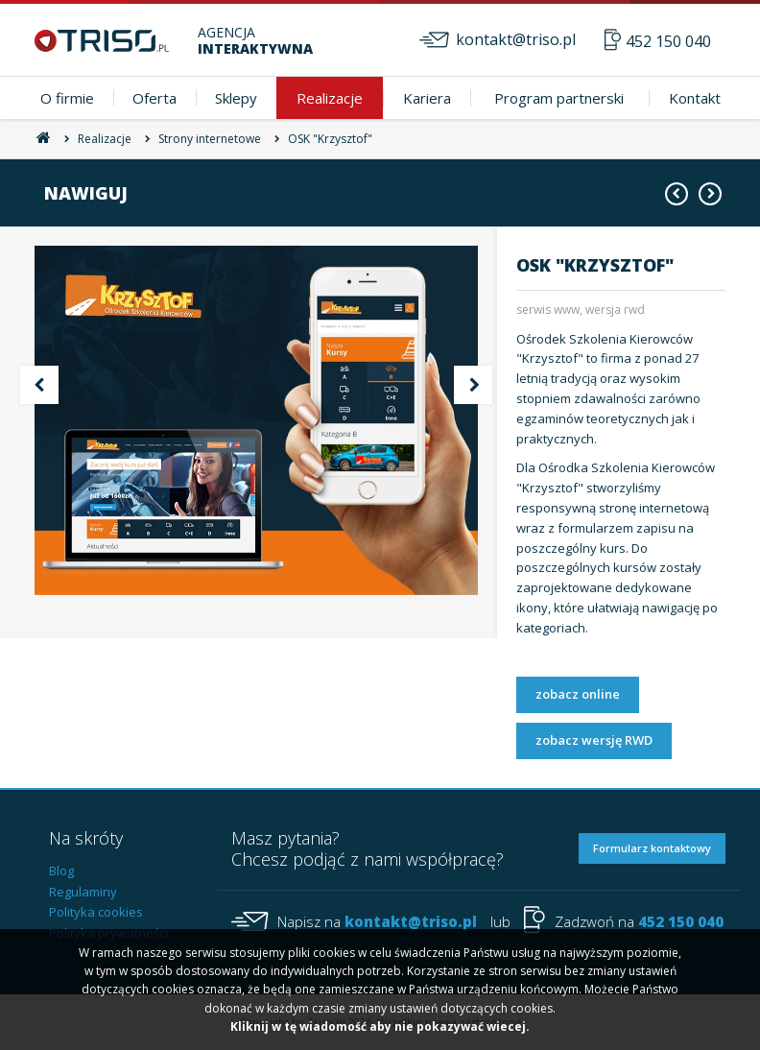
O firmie (67, 97)
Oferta (154, 97)
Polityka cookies (96, 911)
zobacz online (577, 694)
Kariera (427, 97)
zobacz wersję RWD (594, 740)
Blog (61, 870)
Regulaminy (83, 891)
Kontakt (695, 97)
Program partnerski (559, 97)
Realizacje (330, 97)
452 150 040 (668, 41)
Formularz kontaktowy (652, 848)
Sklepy (236, 97)
